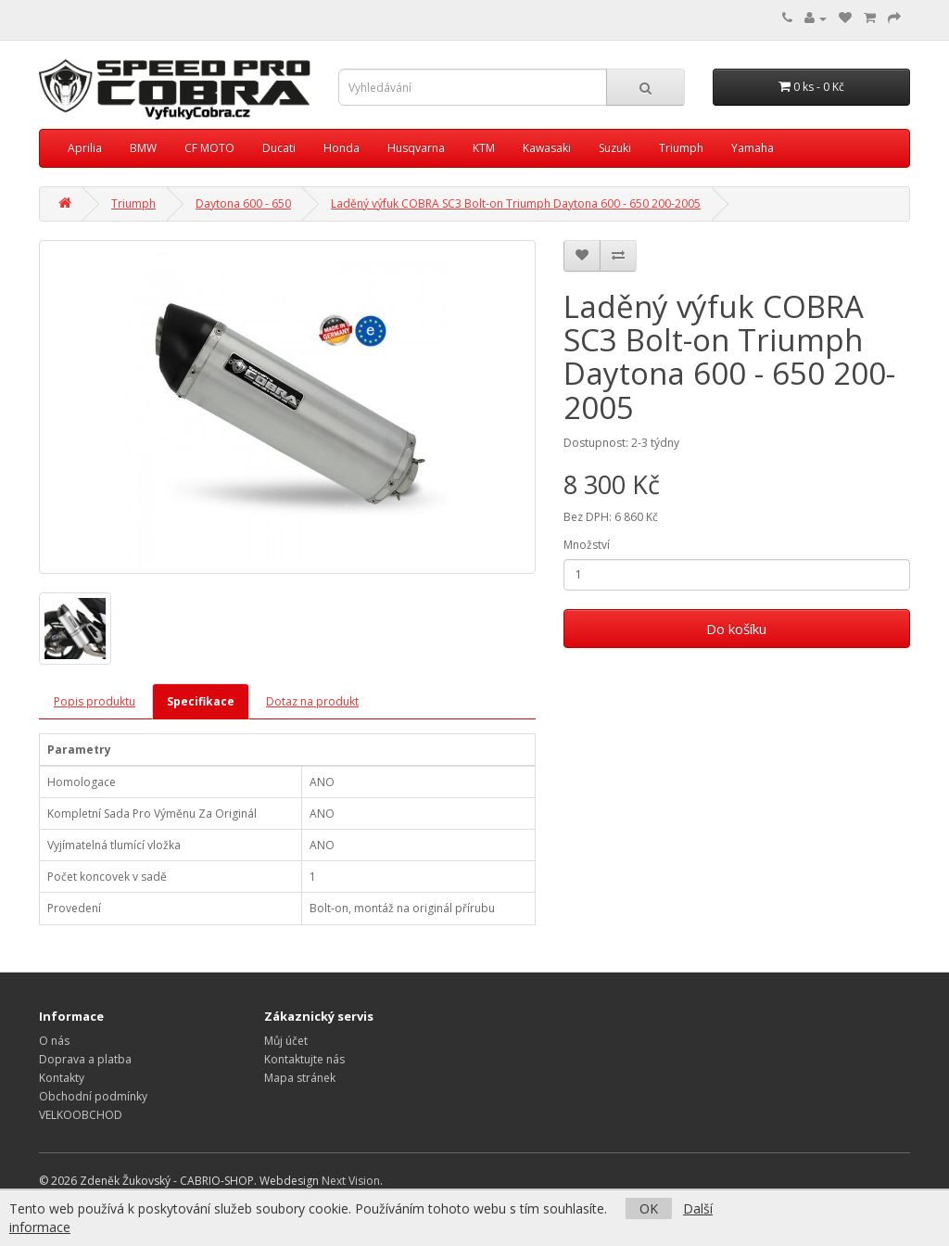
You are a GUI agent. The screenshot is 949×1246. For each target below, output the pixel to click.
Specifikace (200, 701)
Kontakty (61, 1078)
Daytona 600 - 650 (243, 203)
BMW (143, 148)
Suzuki (615, 148)
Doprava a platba (85, 1059)
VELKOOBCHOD (80, 1115)
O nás (54, 1041)
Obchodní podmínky (93, 1096)
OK (648, 1208)
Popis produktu (94, 701)
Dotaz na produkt (312, 701)
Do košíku (736, 628)
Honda (341, 148)
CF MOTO (209, 148)
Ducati (279, 148)
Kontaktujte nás (304, 1059)
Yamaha (752, 148)
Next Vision (351, 1181)
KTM (484, 148)
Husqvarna (416, 148)
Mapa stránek (299, 1078)
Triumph (681, 148)
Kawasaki (547, 148)
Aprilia (85, 148)
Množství (586, 545)
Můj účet (286, 1041)
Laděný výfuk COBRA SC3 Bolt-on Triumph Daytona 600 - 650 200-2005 (516, 203)
